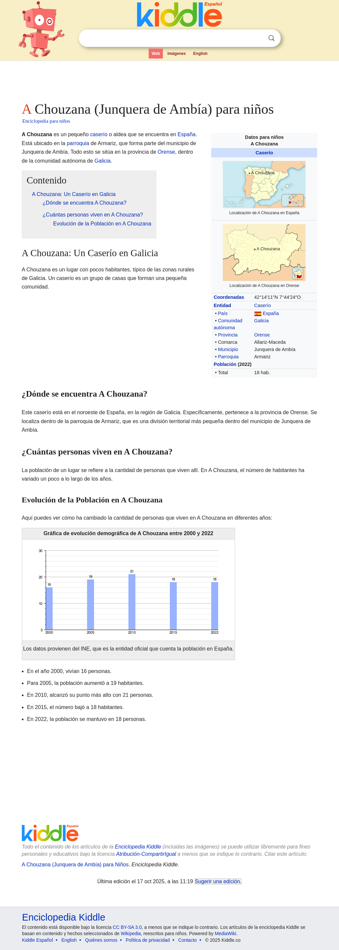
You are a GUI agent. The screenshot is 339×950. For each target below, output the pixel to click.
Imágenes (177, 53)
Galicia (261, 320)
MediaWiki (225, 933)
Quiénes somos (101, 940)
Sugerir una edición (217, 881)
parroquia (78, 143)
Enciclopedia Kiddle (138, 847)
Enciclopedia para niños (46, 121)
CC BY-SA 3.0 (127, 927)
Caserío (264, 152)
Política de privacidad (148, 940)
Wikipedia (131, 933)
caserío (98, 134)
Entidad (222, 305)
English (200, 53)
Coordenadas (229, 297)
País (222, 313)
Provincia (227, 334)
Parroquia (228, 356)
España (271, 313)
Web (156, 53)
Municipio (228, 349)
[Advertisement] (169, 79)
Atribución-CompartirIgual (146, 854)
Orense (262, 334)
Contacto (187, 940)
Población (225, 364)
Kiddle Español (37, 940)
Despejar (258, 38)
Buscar (271, 38)
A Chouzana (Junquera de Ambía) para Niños (75, 864)
